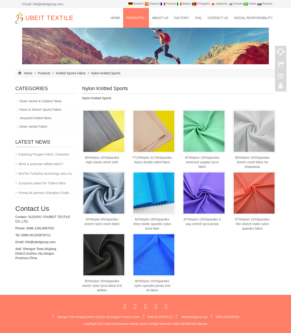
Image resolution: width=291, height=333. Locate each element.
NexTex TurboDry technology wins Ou (45, 173)
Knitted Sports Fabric (71, 73)
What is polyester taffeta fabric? (41, 164)
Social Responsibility (253, 18)
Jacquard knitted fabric (35, 118)
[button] (145, 18)
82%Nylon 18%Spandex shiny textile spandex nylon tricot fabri (152, 224)
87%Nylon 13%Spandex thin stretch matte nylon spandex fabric (252, 224)
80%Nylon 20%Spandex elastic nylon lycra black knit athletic (102, 285)
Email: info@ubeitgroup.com (42, 4)
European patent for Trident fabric (42, 183)
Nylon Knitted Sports (105, 73)
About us (160, 18)
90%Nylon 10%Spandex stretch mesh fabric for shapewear (252, 162)
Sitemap (202, 323)
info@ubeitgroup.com (40, 242)
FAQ (198, 18)
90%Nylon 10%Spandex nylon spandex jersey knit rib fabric (152, 285)
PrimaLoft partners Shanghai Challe (44, 193)
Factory (181, 18)
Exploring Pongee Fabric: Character (44, 154)
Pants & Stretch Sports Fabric (40, 109)
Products (136, 18)
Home (115, 18)
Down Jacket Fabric (33, 126)
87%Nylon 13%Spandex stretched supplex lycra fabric (202, 162)
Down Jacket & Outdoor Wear (40, 101)
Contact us (217, 18)
